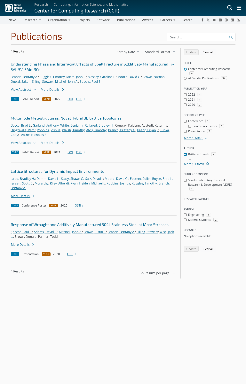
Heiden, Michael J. (92, 184)
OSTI (80, 99)
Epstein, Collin (140, 179)
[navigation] (128, 52)
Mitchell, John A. (66, 82)
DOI (70, 99)
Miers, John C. (76, 77)
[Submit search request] (230, 38)
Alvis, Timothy (96, 130)
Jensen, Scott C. (22, 184)
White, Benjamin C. (74, 126)
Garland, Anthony (46, 126)
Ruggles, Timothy (52, 77)
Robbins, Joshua (48, 130)
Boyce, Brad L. (21, 126)
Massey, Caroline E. (102, 77)
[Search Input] (201, 38)
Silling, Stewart (42, 82)
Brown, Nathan (154, 77)
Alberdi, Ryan (68, 184)
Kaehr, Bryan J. (147, 130)
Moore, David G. (129, 77)
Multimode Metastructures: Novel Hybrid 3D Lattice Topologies (66, 118)
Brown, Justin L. (95, 232)
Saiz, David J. (94, 179)
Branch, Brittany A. (24, 77)
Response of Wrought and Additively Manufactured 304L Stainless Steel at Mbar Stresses (90, 225)
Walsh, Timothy (73, 130)
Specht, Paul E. (90, 82)
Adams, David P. (45, 232)
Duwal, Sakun (20, 82)
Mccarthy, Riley (46, 184)
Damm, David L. (48, 179)
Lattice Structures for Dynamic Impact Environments (57, 171)
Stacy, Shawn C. (72, 179)
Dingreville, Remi (23, 130)
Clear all (209, 52)
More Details (52, 90)
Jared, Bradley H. (101, 126)
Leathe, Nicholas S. (33, 135)
